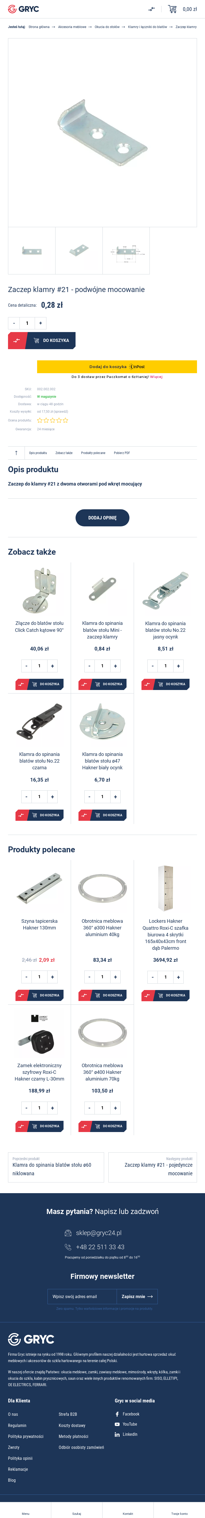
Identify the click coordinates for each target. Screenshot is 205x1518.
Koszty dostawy (72, 1425)
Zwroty (13, 1447)
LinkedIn (126, 1434)
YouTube (126, 1424)
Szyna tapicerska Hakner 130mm (39, 924)
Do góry (16, 453)
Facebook (127, 1414)
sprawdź (61, 411)
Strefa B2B (68, 1414)
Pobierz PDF (122, 453)
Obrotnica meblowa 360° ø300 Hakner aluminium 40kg (102, 927)
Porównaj (16, 340)
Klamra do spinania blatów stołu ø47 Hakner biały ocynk (102, 760)
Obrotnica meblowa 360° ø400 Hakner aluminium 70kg (102, 1072)
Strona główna (39, 27)
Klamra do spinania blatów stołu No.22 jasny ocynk (165, 630)
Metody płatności (73, 1436)
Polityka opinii (20, 1458)
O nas (13, 1414)
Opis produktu (38, 453)
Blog (12, 1480)
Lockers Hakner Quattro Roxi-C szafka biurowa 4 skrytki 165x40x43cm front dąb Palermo (165, 934)
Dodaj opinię (102, 518)
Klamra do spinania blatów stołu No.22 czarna (39, 760)
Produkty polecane (93, 453)
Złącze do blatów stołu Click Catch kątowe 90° (39, 626)
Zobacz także (64, 453)
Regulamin (17, 1425)
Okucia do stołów (107, 27)
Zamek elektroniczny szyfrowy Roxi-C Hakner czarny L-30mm (39, 1072)
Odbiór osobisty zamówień (81, 1447)
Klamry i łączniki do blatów (147, 27)
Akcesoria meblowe (72, 27)
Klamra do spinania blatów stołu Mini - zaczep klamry (102, 629)
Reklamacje (18, 1469)
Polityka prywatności (26, 1436)
